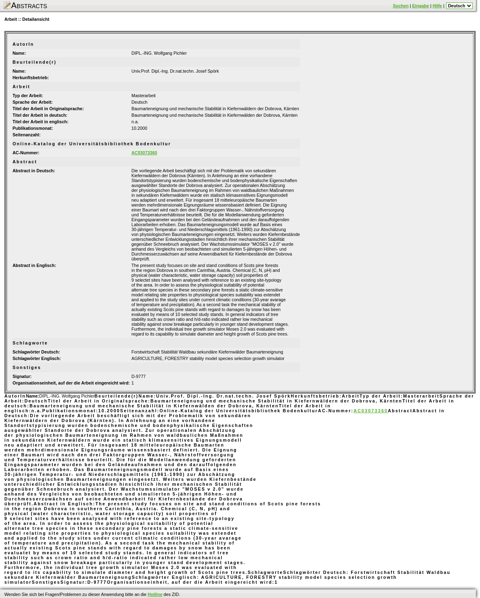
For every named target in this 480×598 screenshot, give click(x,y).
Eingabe (420, 5)
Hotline (155, 594)
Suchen (401, 5)
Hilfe (437, 5)
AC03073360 (144, 152)
